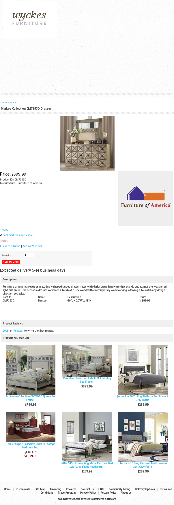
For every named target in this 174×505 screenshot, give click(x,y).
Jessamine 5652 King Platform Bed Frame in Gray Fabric (143, 398)
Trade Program (67, 493)
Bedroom (14, 102)
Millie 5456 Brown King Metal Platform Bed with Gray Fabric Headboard (87, 465)
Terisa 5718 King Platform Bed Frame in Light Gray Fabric (143, 465)
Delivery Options (145, 489)
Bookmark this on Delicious (19, 235)
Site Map (40, 489)
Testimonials (22, 489)
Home (4, 102)
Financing (55, 489)
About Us (126, 493)
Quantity (6, 255)
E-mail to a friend (10, 246)
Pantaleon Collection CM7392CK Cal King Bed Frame (87, 380)
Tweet (4, 230)
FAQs (101, 489)
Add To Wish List (32, 246)
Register (18, 331)
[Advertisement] (87, 65)
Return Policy (108, 493)
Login (6, 331)
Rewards (71, 489)
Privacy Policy (88, 493)
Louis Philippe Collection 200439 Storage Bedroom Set (30, 445)
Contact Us (87, 489)
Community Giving (119, 489)
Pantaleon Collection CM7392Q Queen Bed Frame (30, 398)
